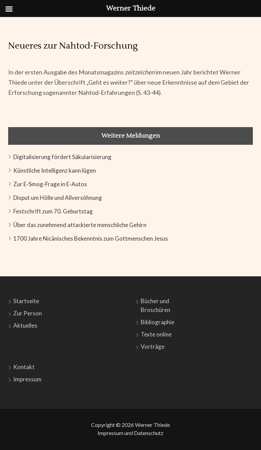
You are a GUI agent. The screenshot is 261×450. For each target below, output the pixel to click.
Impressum (27, 379)
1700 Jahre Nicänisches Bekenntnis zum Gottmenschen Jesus (90, 238)
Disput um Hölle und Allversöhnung (57, 197)
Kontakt (24, 366)
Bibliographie (157, 322)
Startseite (26, 301)
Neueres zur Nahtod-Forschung (73, 46)
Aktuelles (25, 325)
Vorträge (152, 346)
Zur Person (27, 313)
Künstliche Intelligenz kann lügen (54, 170)
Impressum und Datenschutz (130, 433)
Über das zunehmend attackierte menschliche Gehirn (79, 224)
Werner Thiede (152, 424)
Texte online (156, 334)
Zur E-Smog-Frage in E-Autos (50, 184)
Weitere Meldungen (130, 136)
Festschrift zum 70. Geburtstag (53, 211)
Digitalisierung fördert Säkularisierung (62, 156)
